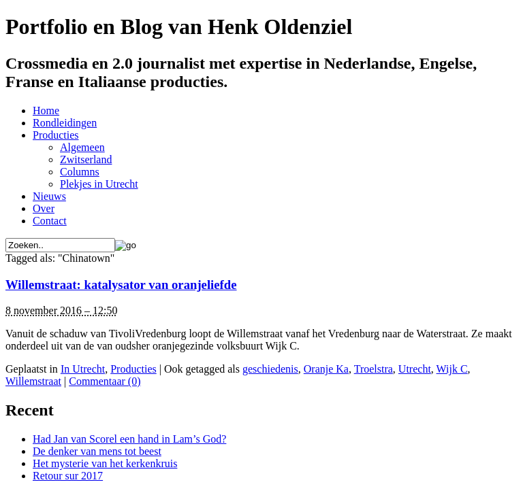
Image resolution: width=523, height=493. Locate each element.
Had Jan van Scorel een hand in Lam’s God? (129, 439)
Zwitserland (86, 159)
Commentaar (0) (104, 381)
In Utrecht (83, 369)
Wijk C (452, 369)
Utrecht (414, 369)
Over (43, 208)
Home (46, 110)
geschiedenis (270, 369)
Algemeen (82, 147)
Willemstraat (33, 381)
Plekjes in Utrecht (99, 184)
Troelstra (373, 369)
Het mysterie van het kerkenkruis (105, 463)
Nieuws (49, 196)
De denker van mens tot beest (97, 451)
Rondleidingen (65, 123)
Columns (79, 171)
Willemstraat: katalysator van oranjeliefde (121, 284)
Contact (50, 220)
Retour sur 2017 (68, 475)
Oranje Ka (326, 369)
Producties (56, 135)
